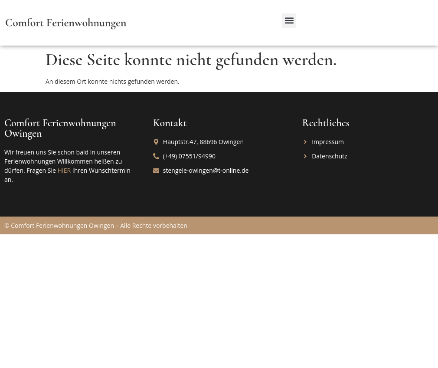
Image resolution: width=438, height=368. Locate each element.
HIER (64, 170)
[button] (289, 20)
